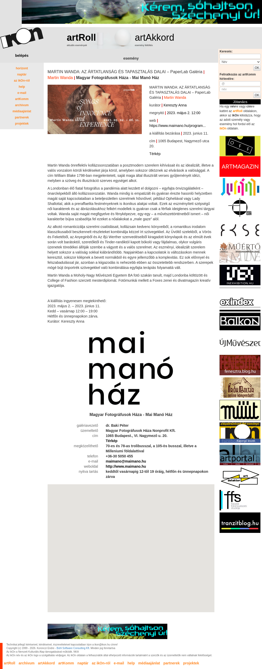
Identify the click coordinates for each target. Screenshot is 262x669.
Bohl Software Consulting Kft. (73, 648)
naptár (22, 74)
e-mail (21, 93)
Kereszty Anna (175, 105)
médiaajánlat (22, 111)
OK (257, 68)
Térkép (155, 154)
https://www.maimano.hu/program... (177, 126)
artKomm (22, 99)
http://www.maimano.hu (126, 466)
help (22, 87)
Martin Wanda (60, 77)
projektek (22, 123)
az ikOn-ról (22, 80)
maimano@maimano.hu (126, 461)
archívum (22, 105)
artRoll (81, 37)
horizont (22, 68)
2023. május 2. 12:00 (183, 113)
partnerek (22, 117)
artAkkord (154, 37)
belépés (21, 55)
